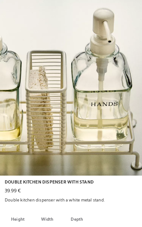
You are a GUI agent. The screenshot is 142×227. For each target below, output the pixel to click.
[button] (71, 88)
